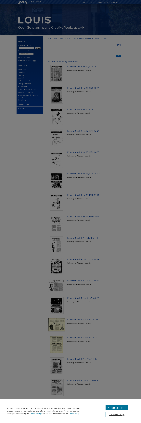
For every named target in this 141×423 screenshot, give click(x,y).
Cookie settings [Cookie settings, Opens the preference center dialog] (116, 414)
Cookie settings (36, 413)
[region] (70, 411)
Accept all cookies (117, 407)
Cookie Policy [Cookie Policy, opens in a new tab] (74, 413)
